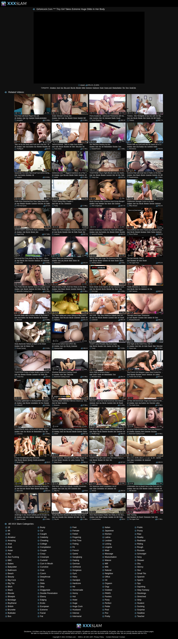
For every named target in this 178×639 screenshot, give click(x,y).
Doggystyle (44, 590)
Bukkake (101, 203)
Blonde (78, 88)
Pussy (139, 530)
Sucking (139, 606)
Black (70, 260)
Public (121, 517)
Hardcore (96, 88)
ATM (69, 488)
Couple (42, 550)
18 (15, 118)
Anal (58, 88)
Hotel (145, 346)
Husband (75, 610)
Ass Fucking (29, 146)
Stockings (140, 593)
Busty (109, 203)
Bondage (28, 175)
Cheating (43, 540)
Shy (119, 175)
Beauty (60, 460)
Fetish (155, 146)
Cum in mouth (45, 563)
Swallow (140, 613)
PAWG (106, 593)
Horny (74, 593)
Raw (138, 534)
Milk (105, 567)
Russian (115, 146)
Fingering (75, 537)
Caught (42, 534)
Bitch (8, 586)
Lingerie (107, 547)
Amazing (137, 431)
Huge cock (108, 88)
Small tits (132, 88)
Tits (123, 88)
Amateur (53, 88)
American (92, 403)
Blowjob (70, 118)
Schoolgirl (140, 554)
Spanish (140, 577)
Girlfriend (75, 567)
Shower (139, 560)
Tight (122, 175)
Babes (9, 563)
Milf (84, 118)
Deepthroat (44, 577)
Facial (42, 613)
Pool (105, 610)
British (117, 232)
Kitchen (107, 534)
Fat (139, 289)
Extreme (89, 88)
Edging (42, 600)
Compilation (34, 403)
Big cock (67, 88)
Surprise (77, 460)
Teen (73, 146)
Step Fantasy (142, 590)
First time (40, 203)
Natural (106, 570)
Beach (138, 175)
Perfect (106, 603)
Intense (74, 613)
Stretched (140, 596)
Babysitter (11, 567)
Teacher (139, 616)
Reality (113, 118)
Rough (118, 118)
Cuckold (42, 560)
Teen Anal (79, 146)
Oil (104, 580)
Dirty (79, 488)
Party (107, 460)
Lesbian (107, 540)
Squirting (64, 403)
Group (75, 118)
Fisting (153, 232)
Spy (138, 583)
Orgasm (107, 583)
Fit (72, 547)
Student (139, 603)
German (151, 203)
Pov (42, 403)
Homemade (76, 590)
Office (106, 577)
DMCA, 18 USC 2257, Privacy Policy (91, 637)
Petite (48, 203)
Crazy (41, 554)
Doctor (148, 118)
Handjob (80, 118)
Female (74, 530)
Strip (138, 600)
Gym (73, 573)
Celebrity (43, 537)
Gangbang (76, 557)
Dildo (83, 88)
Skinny (121, 260)
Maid (59, 403)
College (150, 488)
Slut (84, 232)
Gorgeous (75, 570)
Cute (41, 570)
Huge (102, 88)
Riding (139, 544)
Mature (28, 346)
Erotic (41, 603)
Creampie (149, 175)
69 (7, 534)
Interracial (108, 118)
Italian (106, 527)
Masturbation (117, 88)
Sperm (139, 580)
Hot (115, 488)
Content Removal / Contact (115, 637)
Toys (127, 88)
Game (74, 554)
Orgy (140, 260)
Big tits (73, 88)
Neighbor (107, 573)
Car (40, 530)
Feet (73, 527)
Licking (157, 374)
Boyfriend (10, 603)
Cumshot (31, 118)
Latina (157, 403)
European (43, 606)
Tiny (81, 517)
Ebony (75, 260)
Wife (156, 517)
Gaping (83, 317)
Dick (100, 118)
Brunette (45, 146)
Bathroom (11, 570)
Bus (106, 203)
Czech (95, 374)
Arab (62, 118)
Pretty (106, 616)
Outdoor (107, 590)
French (144, 374)
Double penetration (41, 118)
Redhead (140, 540)
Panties (107, 596)
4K (84, 517)
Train (152, 517)
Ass (62, 88)
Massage (45, 317)
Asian (132, 460)
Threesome (67, 203)
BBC (8, 560)
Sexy (138, 557)
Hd (103, 118)
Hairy (73, 577)
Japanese (148, 460)
